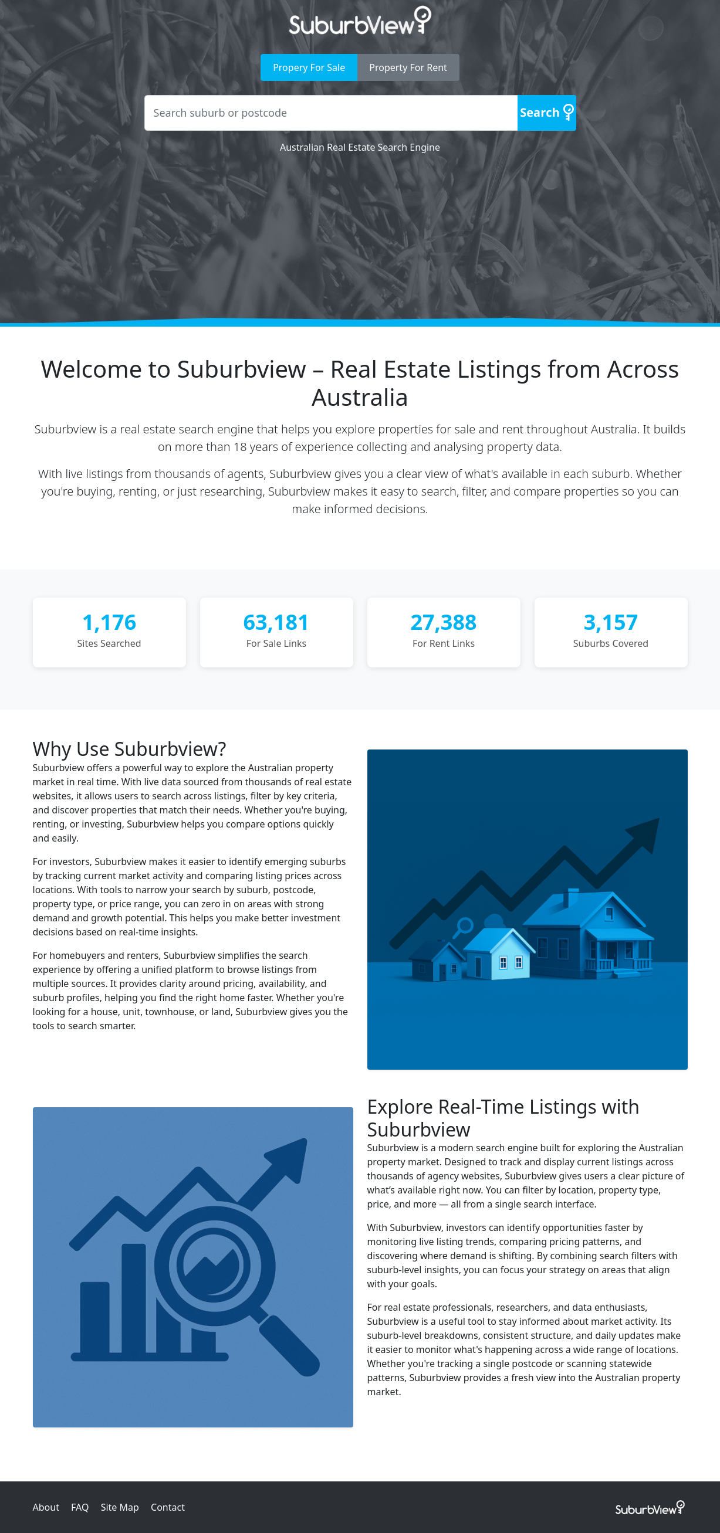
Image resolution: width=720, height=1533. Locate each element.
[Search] (547, 113)
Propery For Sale (309, 67)
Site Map (120, 1507)
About (46, 1507)
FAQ (80, 1507)
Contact (168, 1507)
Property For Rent (408, 67)
